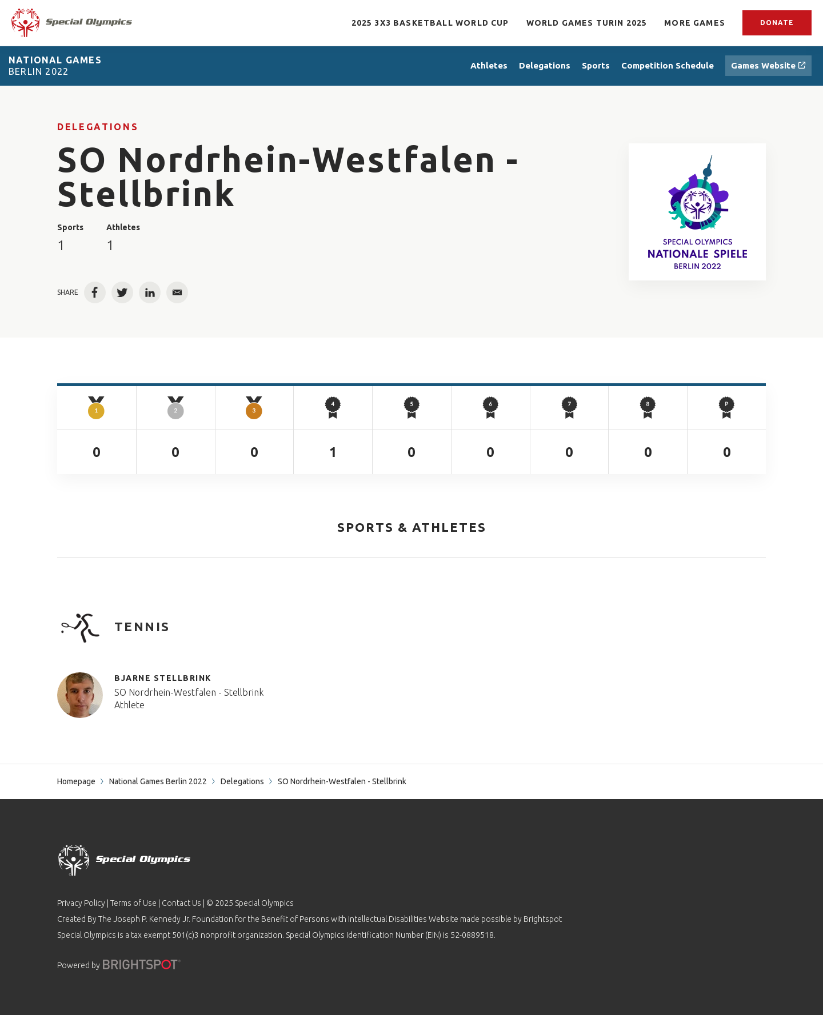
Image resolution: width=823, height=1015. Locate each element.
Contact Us (181, 903)
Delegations (97, 127)
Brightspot (543, 919)
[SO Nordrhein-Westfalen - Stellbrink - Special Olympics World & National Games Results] (697, 212)
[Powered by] (142, 964)
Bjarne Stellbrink (162, 678)
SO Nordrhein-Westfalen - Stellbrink (188, 692)
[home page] (71, 23)
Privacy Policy (81, 903)
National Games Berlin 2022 (158, 781)
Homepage (76, 781)
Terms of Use (133, 903)
